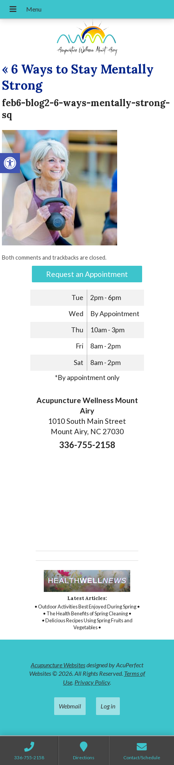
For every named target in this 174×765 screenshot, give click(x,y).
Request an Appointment (87, 274)
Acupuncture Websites (58, 664)
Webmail (70, 706)
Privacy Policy (92, 682)
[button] (10, 163)
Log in (108, 706)
